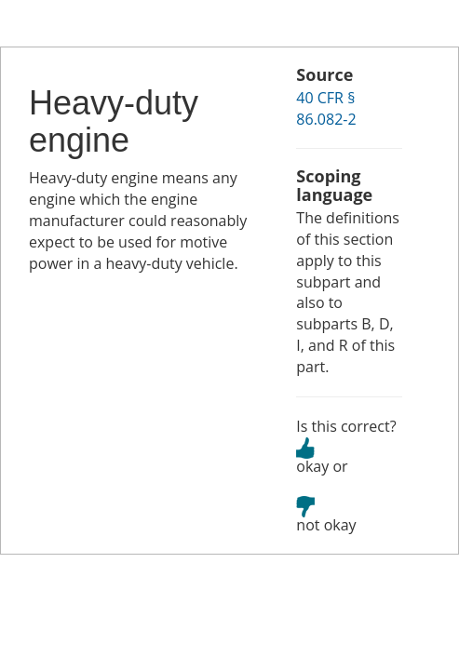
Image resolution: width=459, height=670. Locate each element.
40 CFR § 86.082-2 (326, 108)
